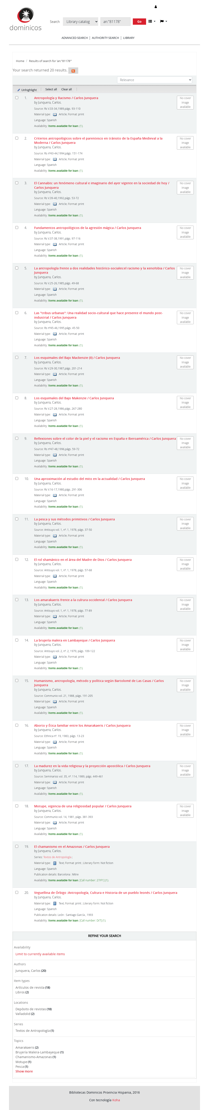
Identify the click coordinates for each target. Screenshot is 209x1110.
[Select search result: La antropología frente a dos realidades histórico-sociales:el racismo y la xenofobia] (16, 267)
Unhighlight (27, 90)
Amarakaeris (25, 1047)
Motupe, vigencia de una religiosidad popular (82, 806)
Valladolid (23, 1014)
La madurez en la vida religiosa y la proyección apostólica (92, 766)
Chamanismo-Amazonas (34, 1057)
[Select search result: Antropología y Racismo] (16, 97)
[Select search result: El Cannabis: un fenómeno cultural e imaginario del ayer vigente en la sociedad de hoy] (16, 182)
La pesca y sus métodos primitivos (74, 519)
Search (55, 22)
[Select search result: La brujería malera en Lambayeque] (16, 640)
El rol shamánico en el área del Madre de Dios (83, 559)
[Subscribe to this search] (73, 70)
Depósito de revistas (31, 1009)
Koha (116, 1100)
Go (139, 21)
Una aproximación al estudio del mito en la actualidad (89, 479)
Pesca (20, 1066)
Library (128, 38)
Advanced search (75, 38)
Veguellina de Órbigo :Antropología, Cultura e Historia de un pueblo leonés (105, 892)
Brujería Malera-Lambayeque (38, 1052)
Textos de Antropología (33, 1030)
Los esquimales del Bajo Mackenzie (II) (77, 357)
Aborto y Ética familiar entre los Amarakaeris (82, 725)
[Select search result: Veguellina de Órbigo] (16, 892)
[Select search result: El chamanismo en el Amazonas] (16, 846)
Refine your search (104, 936)
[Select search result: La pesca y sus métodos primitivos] (16, 518)
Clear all (66, 89)
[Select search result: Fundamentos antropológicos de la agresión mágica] (16, 227)
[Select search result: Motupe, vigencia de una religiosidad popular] (16, 805)
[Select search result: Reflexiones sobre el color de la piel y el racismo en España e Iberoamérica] (16, 438)
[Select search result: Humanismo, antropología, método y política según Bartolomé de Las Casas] (16, 680)
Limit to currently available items (40, 954)
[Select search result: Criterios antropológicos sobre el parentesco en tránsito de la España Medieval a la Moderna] (16, 138)
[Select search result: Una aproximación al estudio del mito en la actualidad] (16, 478)
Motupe (21, 1062)
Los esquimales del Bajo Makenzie (74, 398)
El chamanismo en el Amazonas (72, 846)
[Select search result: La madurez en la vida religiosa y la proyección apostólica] (16, 765)
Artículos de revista (30, 987)
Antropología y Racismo (66, 98)
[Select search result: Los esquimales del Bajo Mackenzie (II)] (16, 357)
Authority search (105, 38)
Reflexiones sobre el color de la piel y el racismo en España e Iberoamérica (105, 438)
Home (20, 61)
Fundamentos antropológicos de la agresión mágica (87, 228)
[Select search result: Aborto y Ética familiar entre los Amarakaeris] (16, 725)
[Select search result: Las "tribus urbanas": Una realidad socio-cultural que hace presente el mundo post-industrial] (16, 312)
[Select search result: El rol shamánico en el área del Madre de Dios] (16, 559)
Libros (20, 992)
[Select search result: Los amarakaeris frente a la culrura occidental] (16, 599)
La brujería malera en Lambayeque (74, 640)
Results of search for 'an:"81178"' (50, 61)
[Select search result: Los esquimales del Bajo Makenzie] (16, 397)
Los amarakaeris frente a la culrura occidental (83, 600)
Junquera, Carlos (28, 970)
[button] (152, 21)
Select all (51, 89)
